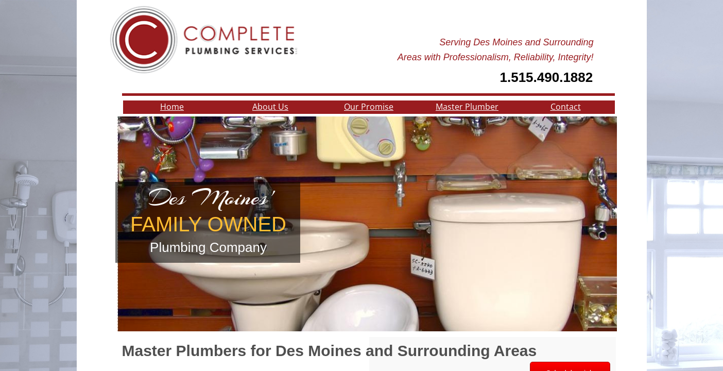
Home (172, 106)
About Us (270, 106)
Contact (565, 106)
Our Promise (368, 106)
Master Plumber (467, 106)
